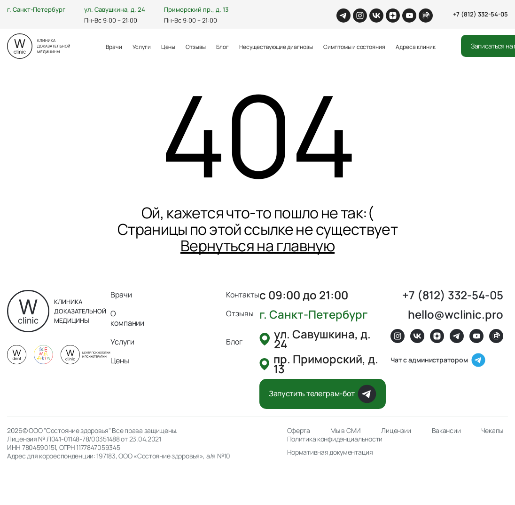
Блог (222, 47)
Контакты (242, 294)
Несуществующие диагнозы (276, 47)
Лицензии (396, 430)
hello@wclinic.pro (455, 314)
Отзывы (196, 47)
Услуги (142, 47)
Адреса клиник (415, 47)
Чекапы (492, 430)
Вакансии (446, 430)
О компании (127, 318)
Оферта (298, 430)
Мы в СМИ (345, 430)
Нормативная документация (330, 452)
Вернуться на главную (257, 245)
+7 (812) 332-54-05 (480, 14)
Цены (168, 47)
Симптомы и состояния (354, 47)
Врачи (114, 47)
